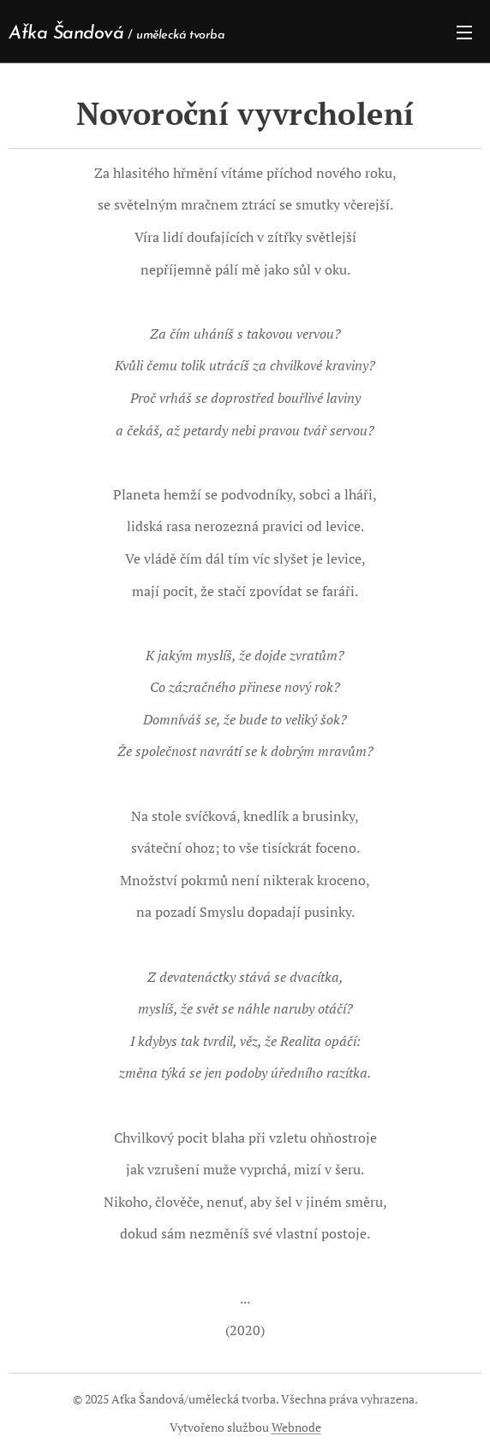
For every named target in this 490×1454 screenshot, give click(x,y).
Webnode (296, 1427)
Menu (464, 32)
